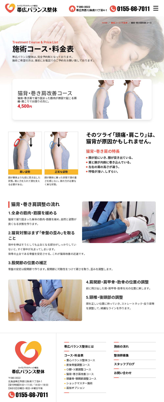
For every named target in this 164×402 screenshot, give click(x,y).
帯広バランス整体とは (79, 346)
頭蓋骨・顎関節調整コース (81, 378)
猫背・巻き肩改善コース (80, 374)
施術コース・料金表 (119, 23)
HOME (105, 23)
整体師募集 (121, 355)
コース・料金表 (73, 355)
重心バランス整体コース (80, 360)
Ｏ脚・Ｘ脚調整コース (78, 369)
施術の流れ (121, 346)
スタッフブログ (124, 364)
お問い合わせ (123, 373)
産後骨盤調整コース (78, 364)
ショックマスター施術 (79, 383)
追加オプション (75, 388)
